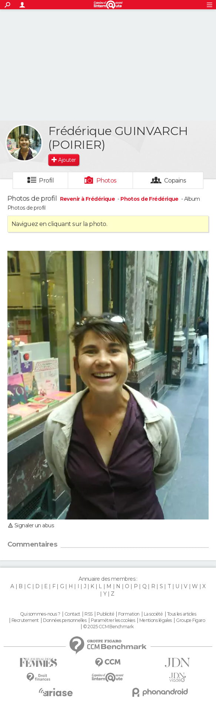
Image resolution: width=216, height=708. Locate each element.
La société (153, 614)
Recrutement (25, 620)
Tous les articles (181, 614)
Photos (106, 180)
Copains (175, 180)
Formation (128, 614)
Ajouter (67, 160)
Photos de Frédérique (149, 199)
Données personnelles (64, 620)
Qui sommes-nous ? (40, 614)
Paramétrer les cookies (113, 620)
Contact (72, 614)
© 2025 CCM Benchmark (108, 626)
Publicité (105, 614)
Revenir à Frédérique (88, 199)
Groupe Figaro (190, 620)
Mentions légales (155, 620)
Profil (46, 180)
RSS (88, 614)
